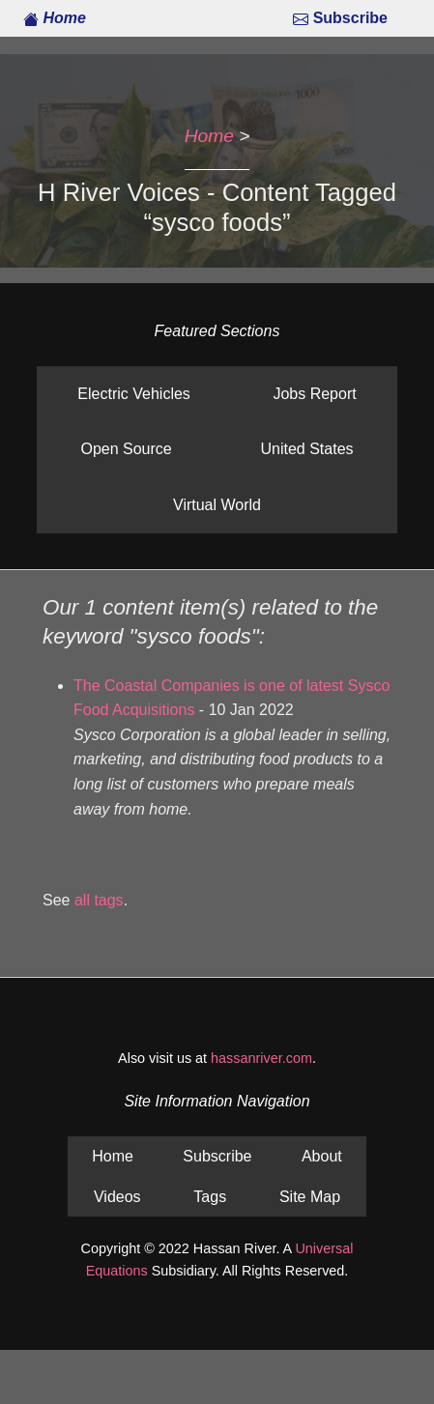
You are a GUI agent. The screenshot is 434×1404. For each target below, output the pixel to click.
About (322, 1156)
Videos (117, 1197)
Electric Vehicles (133, 394)
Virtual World (217, 505)
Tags (209, 1197)
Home (54, 18)
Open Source (125, 449)
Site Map (309, 1197)
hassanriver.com (261, 1058)
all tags (99, 900)
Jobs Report (314, 394)
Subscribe (340, 18)
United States (306, 449)
